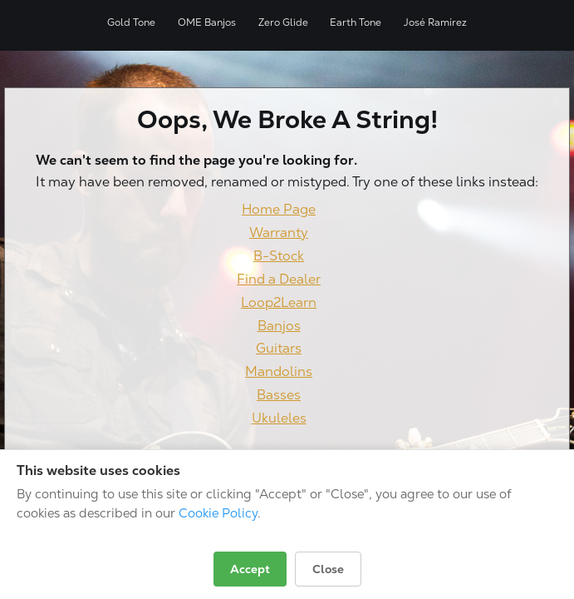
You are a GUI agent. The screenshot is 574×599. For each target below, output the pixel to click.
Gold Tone (131, 22)
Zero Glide (283, 22)
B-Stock (278, 256)
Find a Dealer (279, 279)
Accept (250, 569)
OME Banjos (207, 22)
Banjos (279, 325)
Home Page (279, 209)
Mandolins (278, 371)
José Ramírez (435, 22)
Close (328, 569)
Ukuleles (279, 418)
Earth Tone (355, 22)
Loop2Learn (278, 302)
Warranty (278, 232)
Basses (279, 394)
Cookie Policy (218, 513)
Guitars (279, 348)
